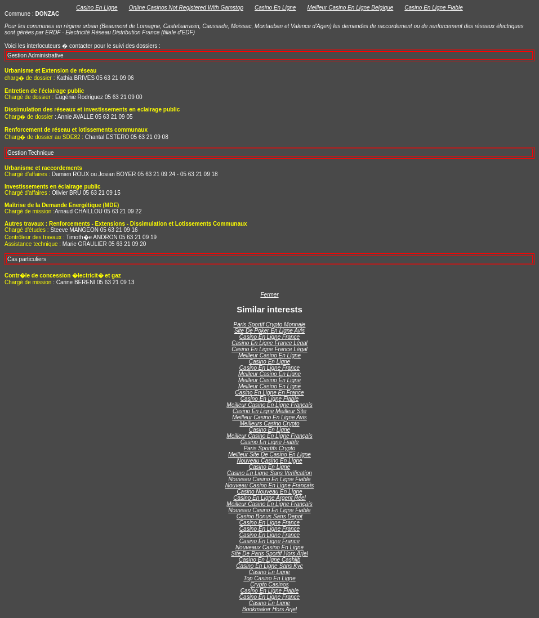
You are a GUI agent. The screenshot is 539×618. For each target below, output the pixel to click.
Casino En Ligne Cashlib (270, 560)
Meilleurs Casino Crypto (269, 423)
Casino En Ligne (96, 8)
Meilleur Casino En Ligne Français (269, 436)
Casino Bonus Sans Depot (269, 516)
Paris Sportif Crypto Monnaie (270, 324)
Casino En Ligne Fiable (433, 8)
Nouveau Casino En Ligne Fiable (269, 479)
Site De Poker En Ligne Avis (269, 331)
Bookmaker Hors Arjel (269, 609)
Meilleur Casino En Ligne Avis (269, 417)
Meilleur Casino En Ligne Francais (269, 405)
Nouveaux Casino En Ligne (269, 547)
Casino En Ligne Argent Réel (269, 498)
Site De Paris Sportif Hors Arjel (269, 553)
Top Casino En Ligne (269, 578)
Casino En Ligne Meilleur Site (269, 411)
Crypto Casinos (269, 584)
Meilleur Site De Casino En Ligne (269, 454)
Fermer (269, 295)
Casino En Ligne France (269, 337)
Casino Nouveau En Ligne (269, 492)
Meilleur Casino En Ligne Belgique (350, 8)
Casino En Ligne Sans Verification (269, 473)
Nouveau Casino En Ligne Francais (269, 485)
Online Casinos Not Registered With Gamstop (186, 8)
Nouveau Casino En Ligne (269, 461)
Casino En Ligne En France (269, 392)
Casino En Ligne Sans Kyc (269, 566)
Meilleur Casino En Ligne (269, 355)
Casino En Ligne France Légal (269, 343)
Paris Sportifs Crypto (270, 448)
